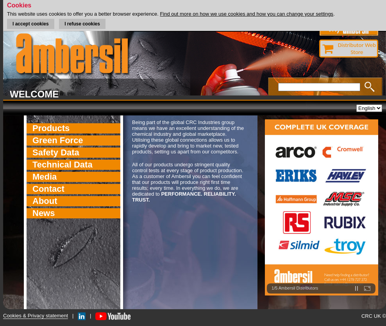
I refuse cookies (82, 24)
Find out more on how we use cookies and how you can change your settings (246, 14)
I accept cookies (31, 24)
